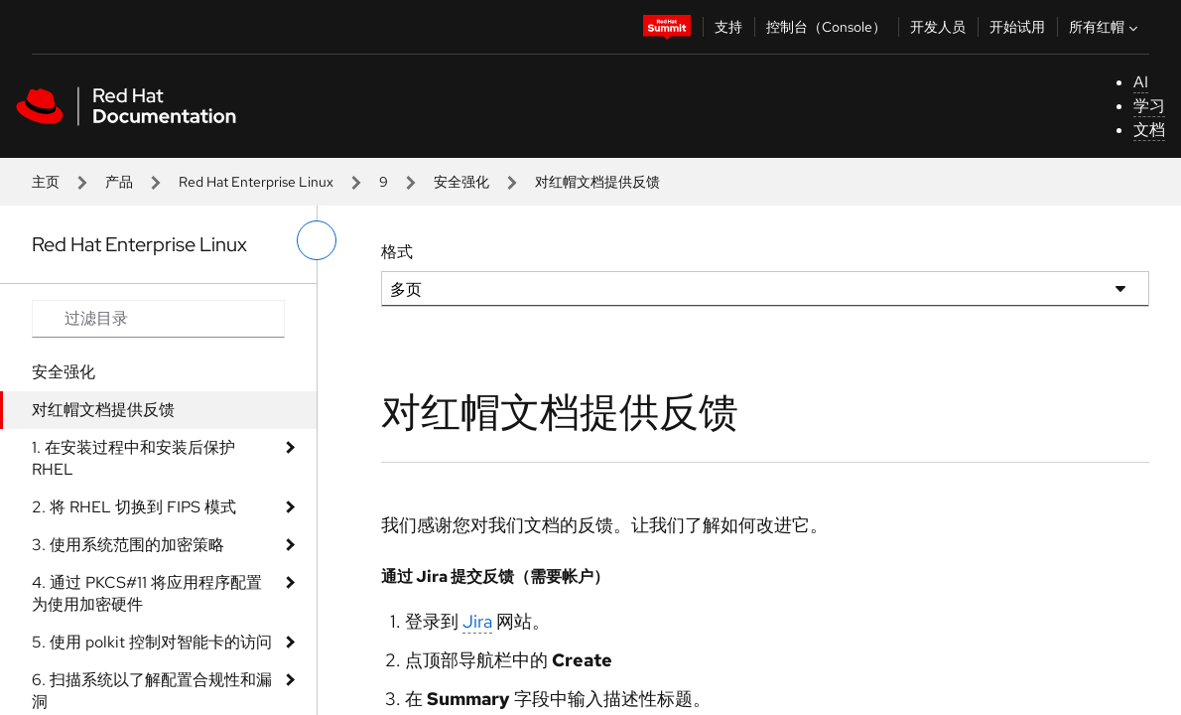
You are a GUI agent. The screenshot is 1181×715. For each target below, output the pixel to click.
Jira (477, 621)
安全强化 (461, 182)
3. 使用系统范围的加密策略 (128, 544)
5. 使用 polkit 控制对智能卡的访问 (152, 642)
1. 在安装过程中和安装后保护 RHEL (133, 458)
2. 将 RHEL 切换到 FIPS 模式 (134, 507)
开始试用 (1017, 27)
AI (1140, 82)
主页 (46, 182)
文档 (1149, 129)
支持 (728, 27)
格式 (397, 251)
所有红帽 (1105, 27)
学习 (1149, 105)
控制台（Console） (826, 27)
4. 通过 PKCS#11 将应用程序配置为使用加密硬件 (147, 593)
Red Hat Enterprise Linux (256, 182)
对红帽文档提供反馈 (103, 409)
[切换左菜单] (316, 240)
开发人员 (938, 27)
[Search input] (158, 319)
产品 (119, 182)
